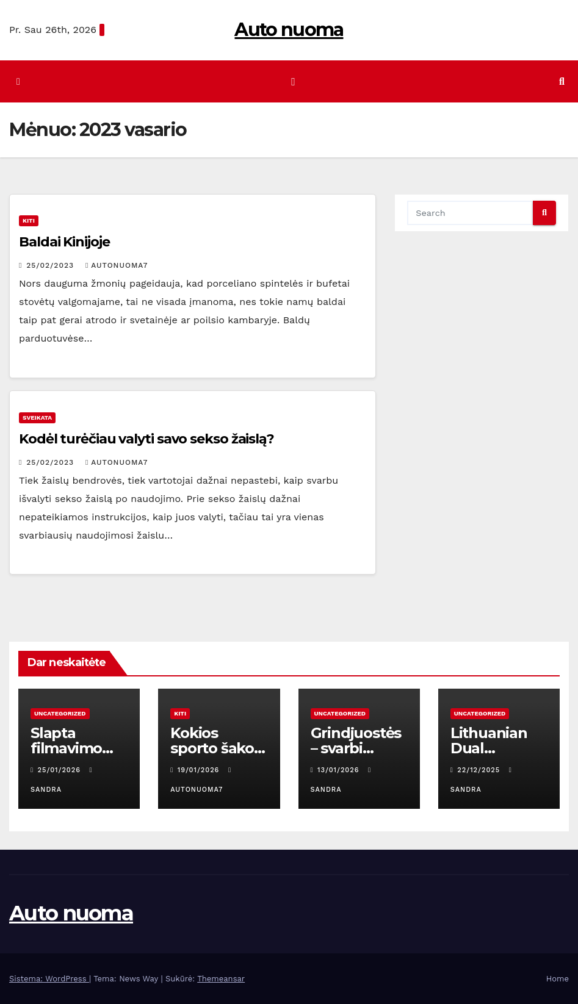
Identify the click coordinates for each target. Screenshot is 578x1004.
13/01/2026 (339, 770)
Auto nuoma (288, 29)
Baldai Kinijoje (64, 242)
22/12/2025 (479, 770)
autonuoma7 (116, 265)
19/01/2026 (200, 770)
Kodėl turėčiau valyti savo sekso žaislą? (146, 439)
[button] (562, 81)
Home (557, 978)
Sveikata (37, 417)
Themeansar (221, 978)
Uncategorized (60, 713)
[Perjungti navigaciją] (293, 81)
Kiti (29, 220)
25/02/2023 (51, 265)
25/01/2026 (61, 770)
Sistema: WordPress (49, 978)
